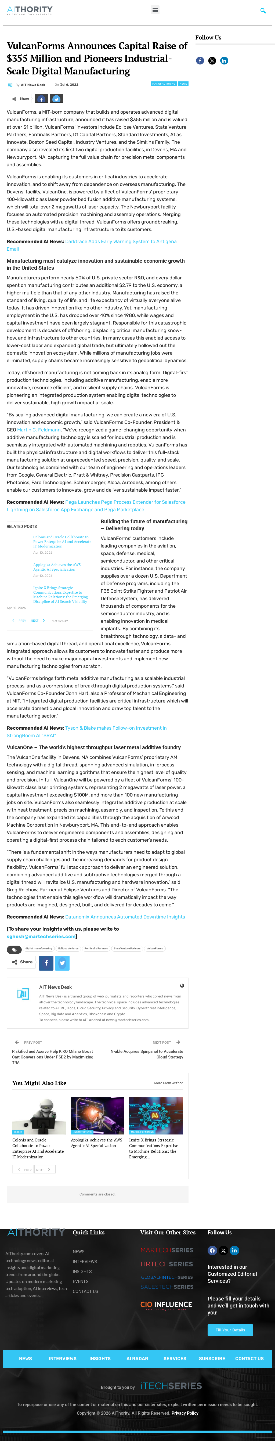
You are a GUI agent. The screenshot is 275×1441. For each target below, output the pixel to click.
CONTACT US (249, 1358)
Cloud (18, 1132)
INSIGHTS (100, 1358)
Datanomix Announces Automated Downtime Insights (125, 917)
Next (39, 620)
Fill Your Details (230, 1330)
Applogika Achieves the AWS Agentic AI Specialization (57, 567)
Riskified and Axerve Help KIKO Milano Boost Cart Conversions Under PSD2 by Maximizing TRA (52, 1057)
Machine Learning (142, 1132)
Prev (17, 620)
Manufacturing (163, 83)
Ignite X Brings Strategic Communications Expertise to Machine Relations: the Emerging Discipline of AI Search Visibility (60, 594)
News (183, 83)
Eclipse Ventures (68, 948)
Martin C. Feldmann (39, 430)
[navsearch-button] (263, 12)
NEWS (25, 1358)
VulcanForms (155, 948)
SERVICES (175, 1358)
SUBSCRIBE (212, 1358)
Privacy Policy (185, 1413)
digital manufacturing (39, 948)
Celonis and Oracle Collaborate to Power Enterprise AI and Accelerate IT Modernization (62, 541)
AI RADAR (137, 1358)
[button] (155, 9)
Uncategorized (82, 1132)
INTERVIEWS (63, 1358)
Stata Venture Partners (127, 948)
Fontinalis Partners (96, 948)
